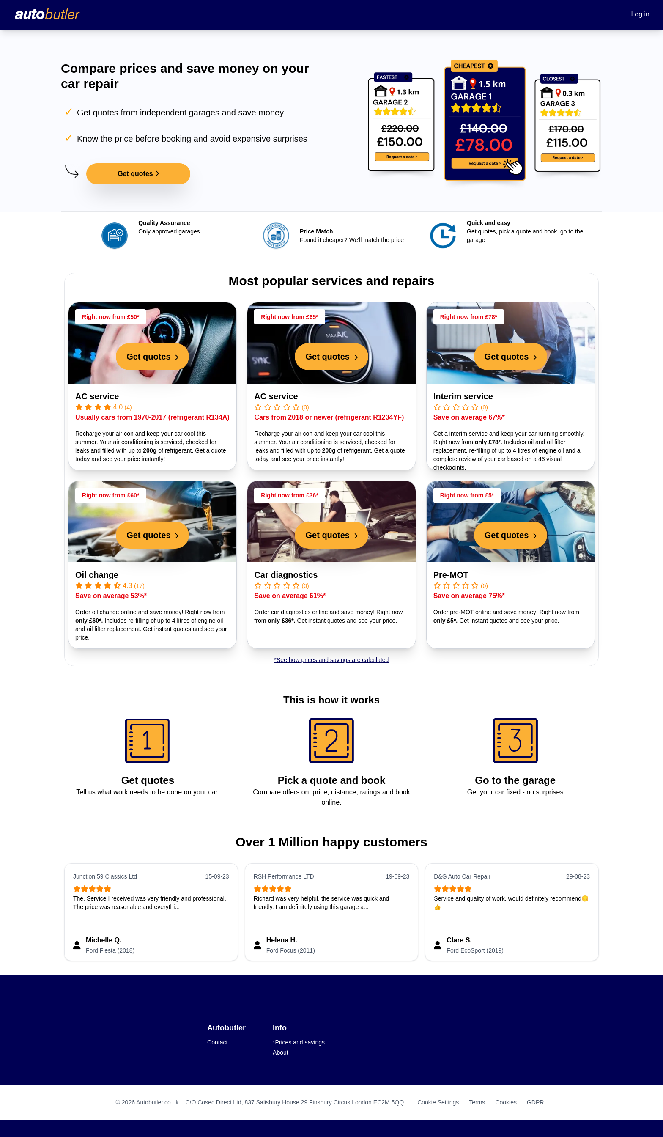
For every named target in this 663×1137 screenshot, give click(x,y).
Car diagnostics (286, 574)
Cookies (506, 1102)
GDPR (535, 1102)
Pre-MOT (450, 574)
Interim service (463, 396)
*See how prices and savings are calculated (331, 659)
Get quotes (138, 173)
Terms (477, 1102)
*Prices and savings (299, 1042)
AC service (97, 396)
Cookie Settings (438, 1102)
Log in (640, 14)
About (280, 1052)
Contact (217, 1042)
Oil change (96, 574)
